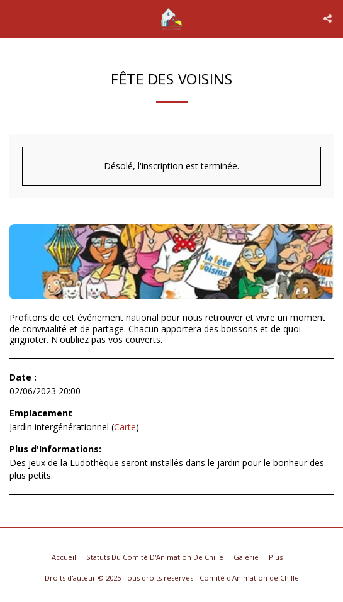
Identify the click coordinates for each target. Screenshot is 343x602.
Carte (125, 427)
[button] (14, 18)
